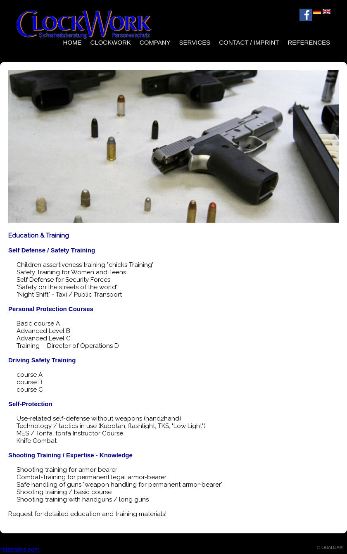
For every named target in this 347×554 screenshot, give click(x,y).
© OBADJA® (330, 547)
